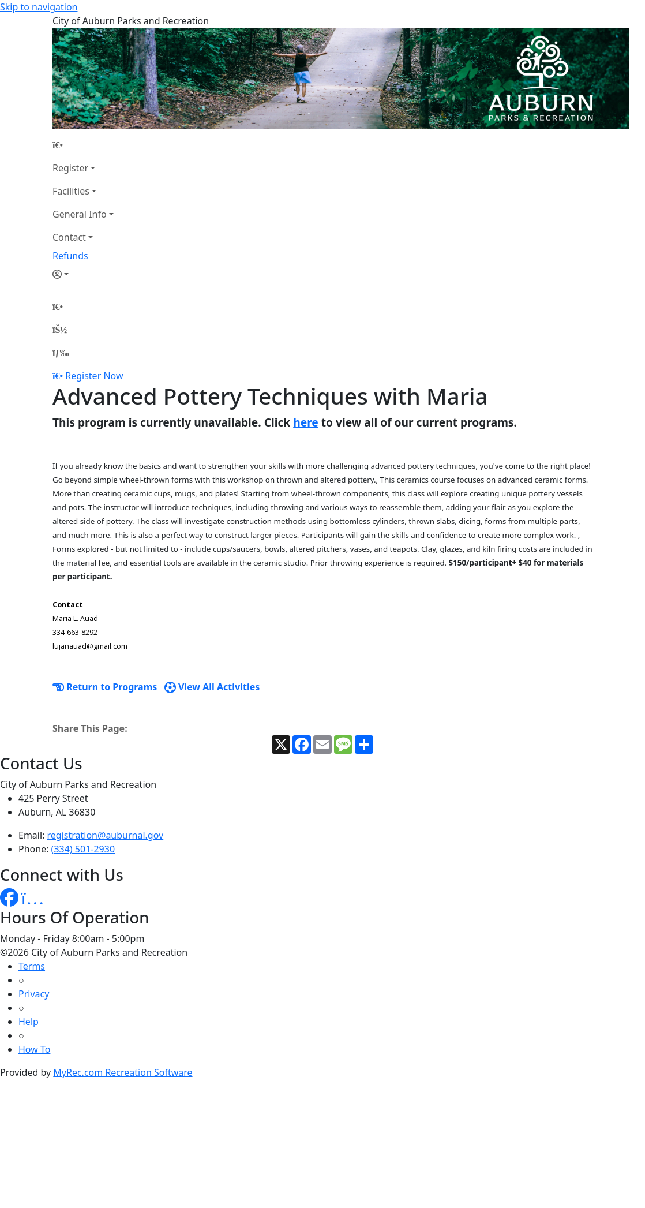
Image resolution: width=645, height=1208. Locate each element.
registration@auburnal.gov (105, 835)
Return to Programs (104, 686)
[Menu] (60, 352)
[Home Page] (83, 144)
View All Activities (212, 686)
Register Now (94, 375)
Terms (31, 966)
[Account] (83, 274)
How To (34, 1049)
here (305, 422)
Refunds (70, 255)
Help (28, 1021)
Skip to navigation (38, 7)
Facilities (70, 191)
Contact (69, 237)
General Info (79, 214)
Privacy (33, 994)
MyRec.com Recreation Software (122, 1072)
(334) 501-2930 (83, 849)
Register (70, 168)
